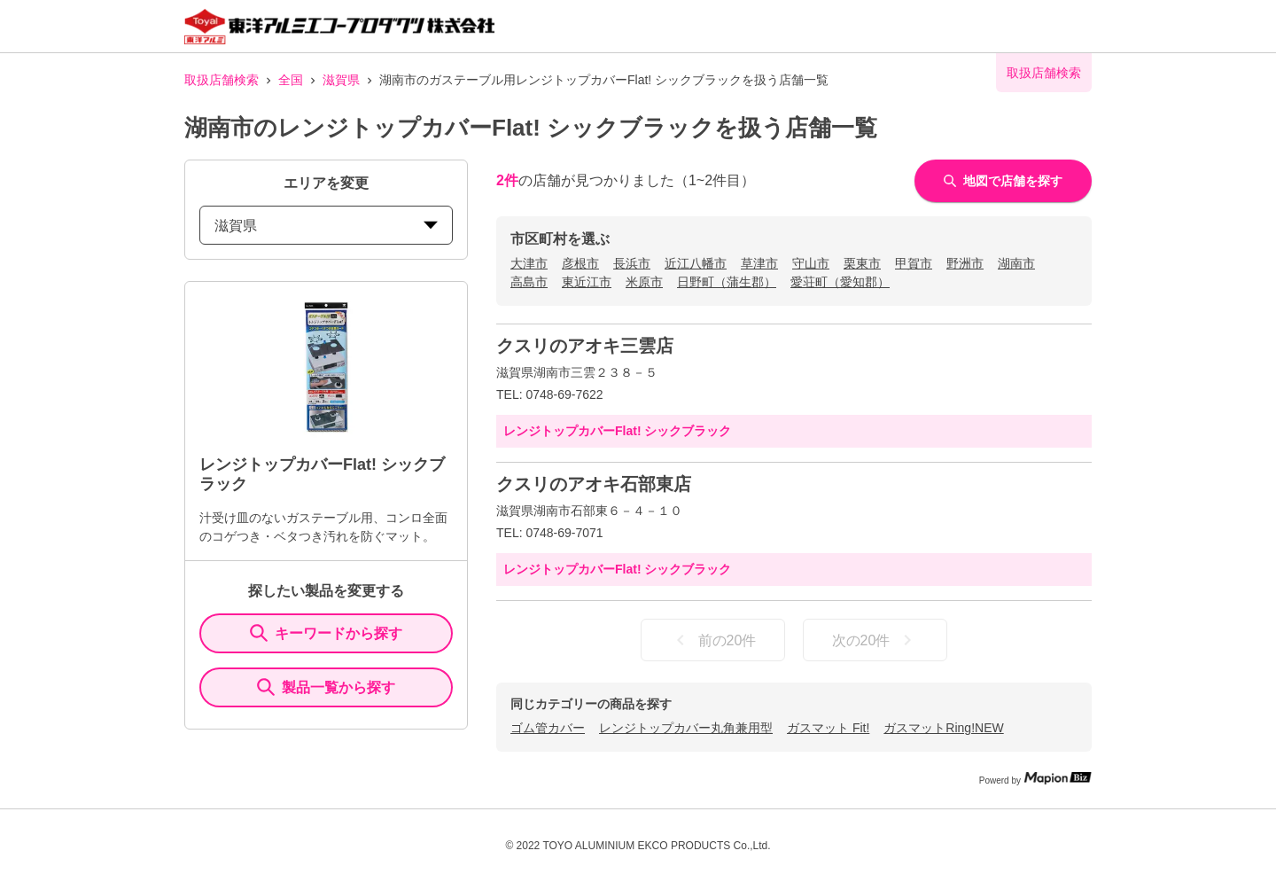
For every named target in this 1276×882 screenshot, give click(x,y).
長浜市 (631, 263)
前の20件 (713, 640)
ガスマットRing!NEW (943, 728)
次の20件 (875, 640)
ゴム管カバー (547, 728)
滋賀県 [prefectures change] (326, 225)
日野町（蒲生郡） (726, 282)
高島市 (529, 282)
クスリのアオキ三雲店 (584, 345)
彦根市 (580, 263)
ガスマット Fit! (828, 728)
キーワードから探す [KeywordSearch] (326, 633)
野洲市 (965, 263)
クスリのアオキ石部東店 (593, 484)
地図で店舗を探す (1003, 181)
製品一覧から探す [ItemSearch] (326, 687)
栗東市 (862, 263)
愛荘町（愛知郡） (840, 282)
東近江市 (586, 282)
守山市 (810, 263)
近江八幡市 (696, 263)
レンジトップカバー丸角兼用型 (686, 728)
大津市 (529, 263)
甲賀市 (913, 263)
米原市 (644, 282)
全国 (290, 80)
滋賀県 (341, 80)
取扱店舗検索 (221, 80)
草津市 (759, 263)
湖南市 (1016, 263)
